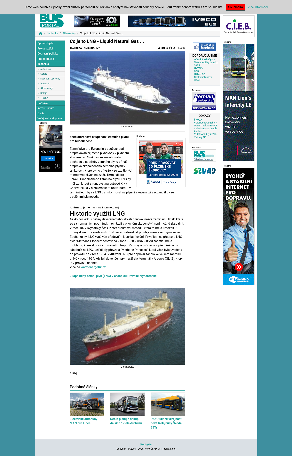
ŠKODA (198, 119)
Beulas (198, 131)
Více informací (258, 7)
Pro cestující (45, 48)
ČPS (196, 71)
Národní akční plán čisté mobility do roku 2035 (206, 62)
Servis (43, 73)
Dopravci (42, 103)
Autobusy (45, 69)
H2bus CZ (199, 74)
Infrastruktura (45, 108)
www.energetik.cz (93, 267)
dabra (163, 47)
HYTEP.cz (199, 68)
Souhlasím (235, 7)
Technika (52, 33)
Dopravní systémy (50, 78)
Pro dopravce (45, 59)
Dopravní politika (47, 53)
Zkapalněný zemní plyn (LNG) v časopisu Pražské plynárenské (113, 276)
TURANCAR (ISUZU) (205, 134)
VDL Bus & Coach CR (205, 122)
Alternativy (69, 33)
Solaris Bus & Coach (205, 128)
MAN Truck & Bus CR (206, 125)
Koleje (43, 93)
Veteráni (45, 83)
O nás (41, 113)
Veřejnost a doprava (49, 118)
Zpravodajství (45, 43)
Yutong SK (200, 137)
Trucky (44, 97)
